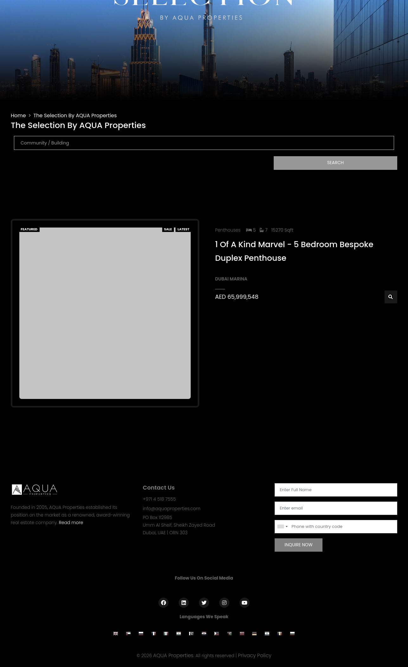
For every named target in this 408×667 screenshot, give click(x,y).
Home (18, 115)
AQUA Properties (173, 655)
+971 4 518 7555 (159, 499)
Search (335, 163)
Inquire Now (298, 545)
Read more (71, 522)
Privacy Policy (254, 655)
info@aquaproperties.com (172, 508)
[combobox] (282, 526)
